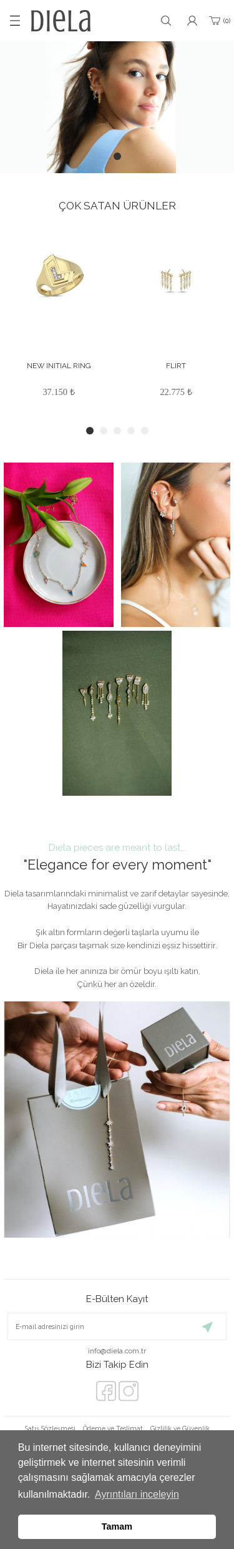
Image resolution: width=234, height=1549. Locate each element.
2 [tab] (103, 430)
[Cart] (218, 20)
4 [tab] (131, 430)
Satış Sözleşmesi (50, 1428)
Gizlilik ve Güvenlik (180, 1428)
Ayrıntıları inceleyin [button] (137, 1494)
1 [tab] (117, 156)
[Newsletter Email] (117, 1326)
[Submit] (208, 1326)
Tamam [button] (117, 1526)
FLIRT (176, 366)
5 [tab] (145, 430)
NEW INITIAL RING (59, 366)
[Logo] (60, 21)
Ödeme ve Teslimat (113, 1428)
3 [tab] (117, 430)
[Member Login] (192, 20)
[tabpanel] (117, 107)
